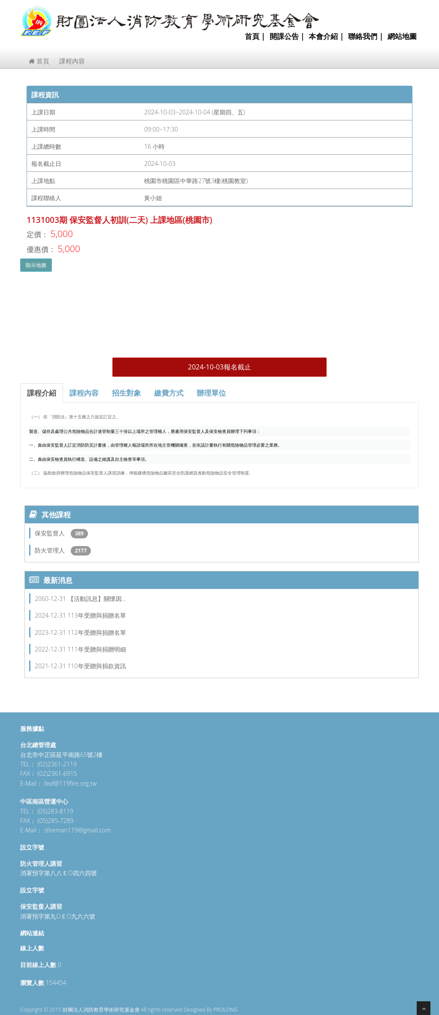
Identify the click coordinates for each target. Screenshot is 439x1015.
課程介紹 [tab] (41, 393)
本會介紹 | (326, 36)
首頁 (39, 61)
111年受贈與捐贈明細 (97, 649)
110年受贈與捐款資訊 (97, 666)
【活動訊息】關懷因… (97, 599)
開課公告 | (287, 36)
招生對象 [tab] (126, 393)
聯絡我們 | (365, 36)
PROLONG (225, 1009)
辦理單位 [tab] (211, 393)
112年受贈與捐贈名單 (97, 632)
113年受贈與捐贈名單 (97, 615)
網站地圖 (402, 36)
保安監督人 (50, 533)
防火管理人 (50, 550)
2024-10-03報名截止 (219, 367)
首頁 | (255, 36)
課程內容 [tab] (84, 393)
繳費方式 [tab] (168, 393)
